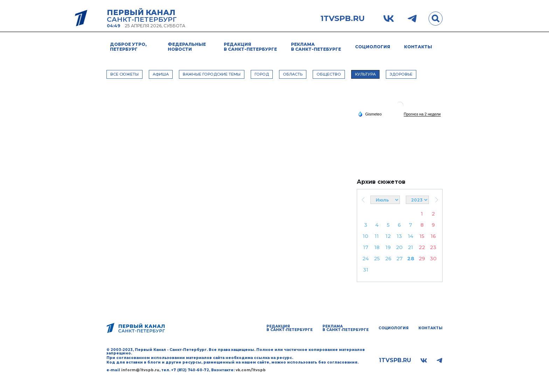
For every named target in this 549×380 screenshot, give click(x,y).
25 (377, 258)
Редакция (250, 47)
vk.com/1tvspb (251, 370)
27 (399, 258)
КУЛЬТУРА (365, 74)
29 (422, 258)
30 (433, 258)
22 (422, 247)
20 (399, 247)
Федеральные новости (187, 47)
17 (365, 247)
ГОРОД (262, 74)
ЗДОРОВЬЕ (401, 74)
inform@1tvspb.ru (140, 370)
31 (365, 270)
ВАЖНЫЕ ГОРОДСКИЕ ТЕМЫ (212, 74)
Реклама (316, 47)
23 (433, 247)
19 (388, 247)
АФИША (161, 74)
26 (388, 258)
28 (410, 258)
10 (365, 236)
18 (377, 247)
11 (377, 236)
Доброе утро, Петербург (128, 47)
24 (365, 258)
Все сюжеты (124, 74)
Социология (372, 46)
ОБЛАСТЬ (293, 74)
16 (433, 236)
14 (410, 236)
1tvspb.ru (342, 18)
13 (399, 236)
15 (421, 236)
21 (410, 247)
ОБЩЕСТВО (329, 74)
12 (388, 236)
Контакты (418, 46)
